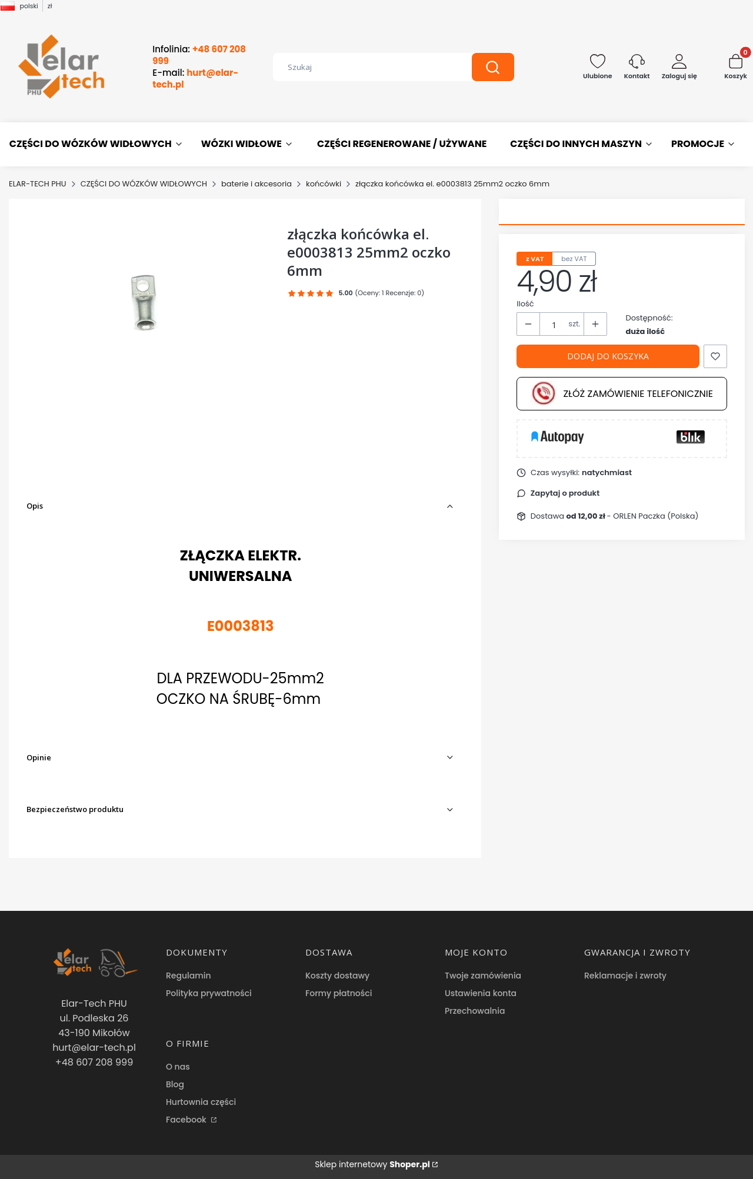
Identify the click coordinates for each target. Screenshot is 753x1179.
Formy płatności (338, 993)
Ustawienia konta (481, 993)
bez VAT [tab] (574, 258)
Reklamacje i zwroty (625, 975)
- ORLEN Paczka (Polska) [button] (633, 516)
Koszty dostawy (337, 975)
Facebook (187, 1119)
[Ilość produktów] (554, 325)
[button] (493, 67)
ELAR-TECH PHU (37, 183)
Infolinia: (199, 55)
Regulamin (188, 975)
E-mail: (195, 79)
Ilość (525, 303)
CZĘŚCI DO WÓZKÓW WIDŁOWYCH (144, 183)
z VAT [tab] (535, 258)
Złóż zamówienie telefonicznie (622, 393)
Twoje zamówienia (483, 975)
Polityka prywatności (209, 993)
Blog (175, 1084)
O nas (178, 1067)
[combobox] (363, 67)
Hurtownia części (201, 1102)
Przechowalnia (475, 1011)
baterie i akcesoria (256, 183)
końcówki (323, 183)
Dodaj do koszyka (608, 356)
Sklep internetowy (372, 1164)
